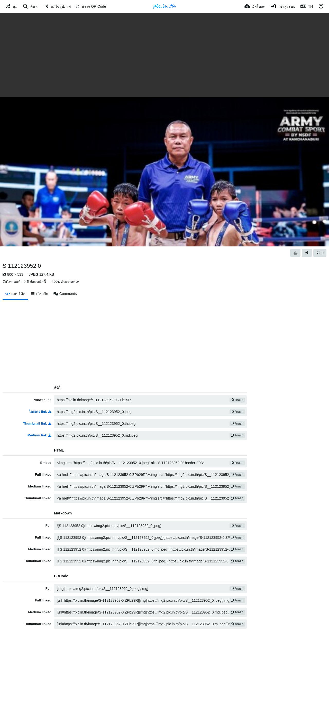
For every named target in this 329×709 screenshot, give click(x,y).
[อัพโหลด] (255, 6)
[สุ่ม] (11, 6)
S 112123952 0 (22, 266)
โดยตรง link (40, 412)
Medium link (39, 435)
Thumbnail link (37, 423)
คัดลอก (237, 399)
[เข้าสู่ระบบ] (283, 6)
